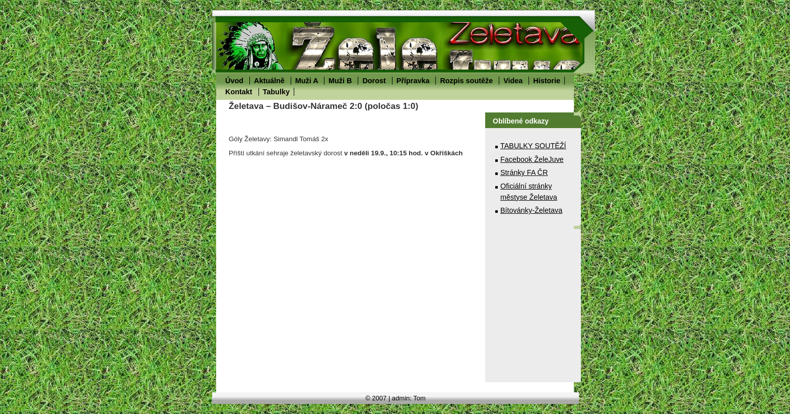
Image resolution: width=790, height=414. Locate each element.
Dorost (373, 81)
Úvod (234, 81)
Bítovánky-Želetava (531, 210)
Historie (546, 81)
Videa (512, 81)
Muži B (340, 81)
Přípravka (413, 81)
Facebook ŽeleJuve (532, 159)
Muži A (306, 81)
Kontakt (238, 92)
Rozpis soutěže (466, 81)
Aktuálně (269, 81)
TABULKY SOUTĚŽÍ (533, 146)
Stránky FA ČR (524, 172)
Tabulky (276, 92)
